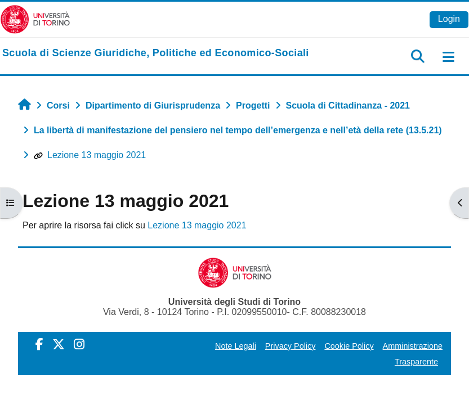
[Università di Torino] (35, 19)
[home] (155, 53)
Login (449, 19)
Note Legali (235, 345)
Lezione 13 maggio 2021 (90, 155)
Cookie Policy (348, 345)
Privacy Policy (290, 345)
